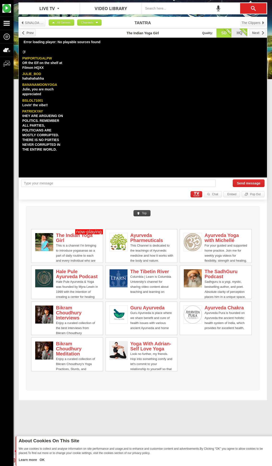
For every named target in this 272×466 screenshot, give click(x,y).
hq (242, 33)
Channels (87, 22)
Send (248, 183)
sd (226, 33)
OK (42, 460)
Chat (215, 194)
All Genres (63, 22)
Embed (231, 194)
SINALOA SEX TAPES (33, 23)
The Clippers (253, 23)
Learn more (28, 460)
